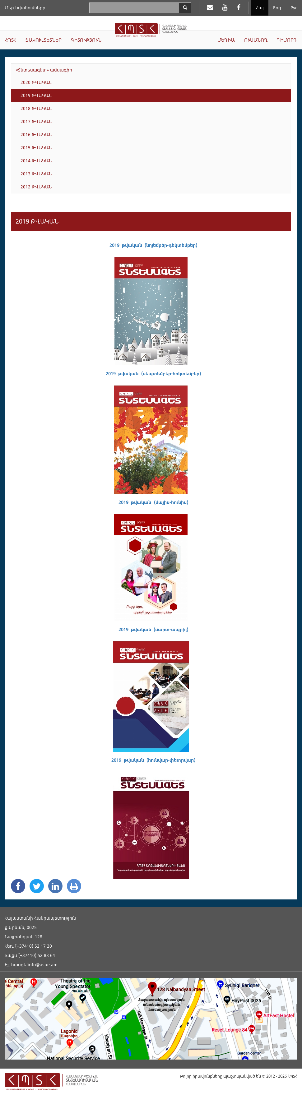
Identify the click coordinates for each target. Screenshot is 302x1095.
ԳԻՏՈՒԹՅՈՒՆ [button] (86, 40)
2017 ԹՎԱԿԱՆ (36, 121)
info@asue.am (43, 965)
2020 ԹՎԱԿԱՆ (36, 82)
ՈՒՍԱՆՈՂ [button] (255, 40)
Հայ (260, 8)
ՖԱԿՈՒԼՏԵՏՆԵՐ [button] (44, 40)
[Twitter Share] (37, 886)
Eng (277, 8)
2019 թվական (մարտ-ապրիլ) (153, 629)
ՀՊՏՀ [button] (10, 40)
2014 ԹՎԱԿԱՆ (36, 161)
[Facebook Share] (18, 886)
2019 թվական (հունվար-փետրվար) (153, 760)
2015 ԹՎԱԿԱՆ (36, 147)
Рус (293, 8)
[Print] (74, 886)
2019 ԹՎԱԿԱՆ (36, 95)
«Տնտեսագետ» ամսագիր (44, 70)
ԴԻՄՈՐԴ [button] (287, 40)
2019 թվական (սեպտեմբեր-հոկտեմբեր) (153, 374)
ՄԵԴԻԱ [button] (226, 40)
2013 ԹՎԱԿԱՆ (36, 174)
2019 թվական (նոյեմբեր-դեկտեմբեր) (153, 245)
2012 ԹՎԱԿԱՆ (36, 187)
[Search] (185, 7)
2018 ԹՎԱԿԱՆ (36, 108)
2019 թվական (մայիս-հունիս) (153, 502)
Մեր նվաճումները (25, 8)
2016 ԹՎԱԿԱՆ (36, 134)
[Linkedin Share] (55, 886)
